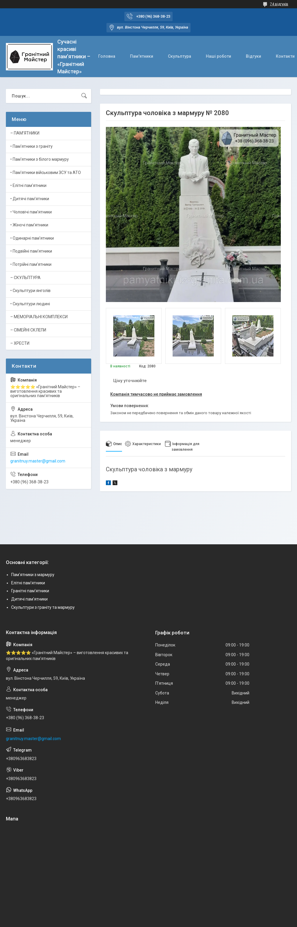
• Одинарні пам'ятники (32, 238)
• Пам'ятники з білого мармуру (39, 159)
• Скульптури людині (30, 303)
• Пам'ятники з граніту (31, 146)
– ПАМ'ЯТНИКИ (24, 133)
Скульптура (179, 56)
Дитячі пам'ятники (29, 599)
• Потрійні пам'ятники (30, 264)
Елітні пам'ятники (28, 583)
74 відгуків (279, 4)
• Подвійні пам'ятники (31, 251)
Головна (106, 56)
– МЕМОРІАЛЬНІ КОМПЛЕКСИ (39, 316)
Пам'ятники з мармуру (32, 574)
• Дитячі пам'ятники (29, 198)
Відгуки (253, 56)
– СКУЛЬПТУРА (25, 277)
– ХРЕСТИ (19, 343)
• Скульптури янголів (30, 290)
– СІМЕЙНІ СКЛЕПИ (28, 330)
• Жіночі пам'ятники (29, 225)
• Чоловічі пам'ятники (31, 212)
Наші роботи (218, 56)
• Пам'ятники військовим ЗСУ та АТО (45, 172)
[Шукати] (84, 96)
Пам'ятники (141, 56)
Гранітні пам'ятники (30, 590)
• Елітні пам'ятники (28, 185)
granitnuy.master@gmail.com (37, 461)
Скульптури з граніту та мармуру (43, 607)
